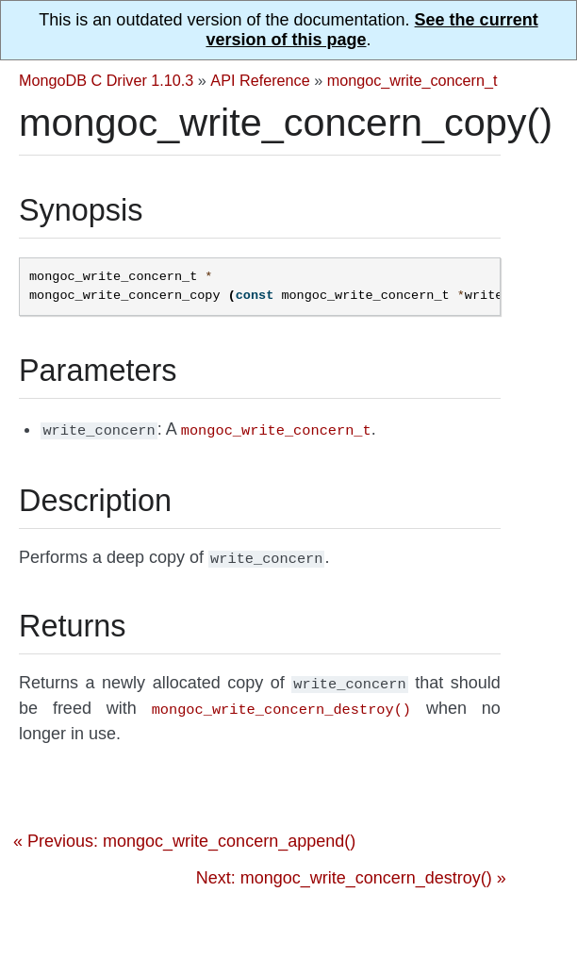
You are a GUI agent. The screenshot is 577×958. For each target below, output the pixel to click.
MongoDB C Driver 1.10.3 (106, 80)
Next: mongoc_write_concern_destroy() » (351, 870)
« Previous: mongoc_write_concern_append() (184, 833)
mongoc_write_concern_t (412, 80)
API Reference (259, 80)
